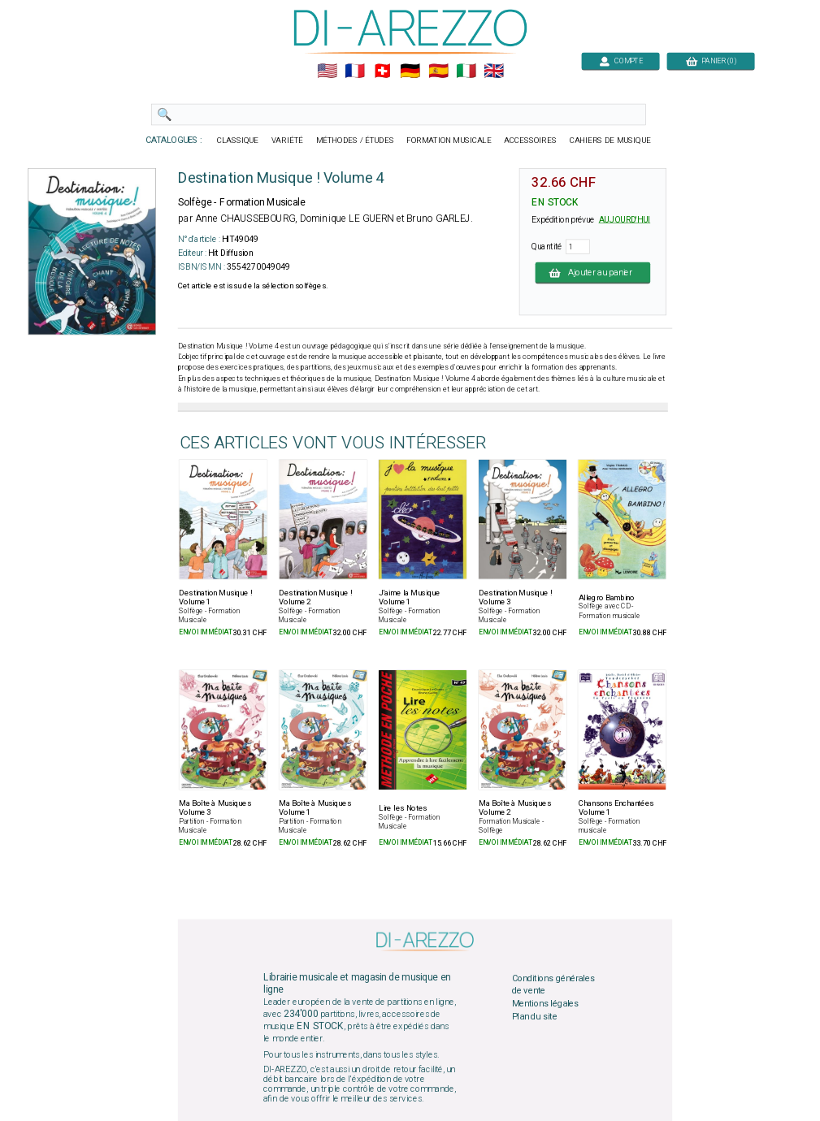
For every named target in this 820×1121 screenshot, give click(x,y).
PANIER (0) (710, 60)
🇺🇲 (326, 71)
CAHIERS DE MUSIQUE (609, 140)
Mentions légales (544, 1004)
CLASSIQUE (237, 140)
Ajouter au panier (592, 272)
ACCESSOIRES (530, 140)
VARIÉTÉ (286, 140)
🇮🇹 (465, 71)
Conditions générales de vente (552, 985)
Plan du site (534, 1016)
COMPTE (620, 60)
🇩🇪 (410, 71)
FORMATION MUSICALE (448, 140)
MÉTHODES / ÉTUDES (354, 140)
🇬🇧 (494, 71)
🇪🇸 (437, 71)
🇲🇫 (355, 71)
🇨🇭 (382, 71)
